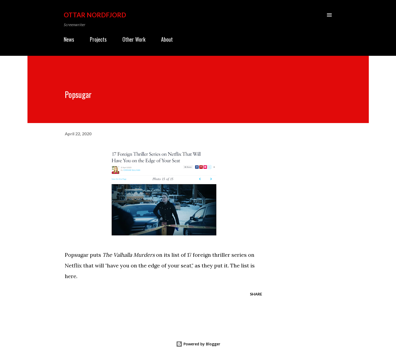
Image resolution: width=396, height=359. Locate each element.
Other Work (133, 39)
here (70, 276)
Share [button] (256, 294)
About (167, 39)
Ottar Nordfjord (95, 15)
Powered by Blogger (198, 343)
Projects (98, 39)
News (69, 39)
